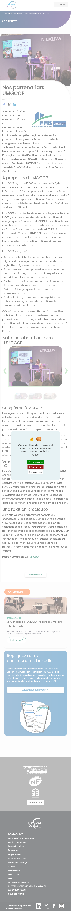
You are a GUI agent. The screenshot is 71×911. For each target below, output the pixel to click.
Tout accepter (35, 462)
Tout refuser (35, 467)
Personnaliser (35, 472)
